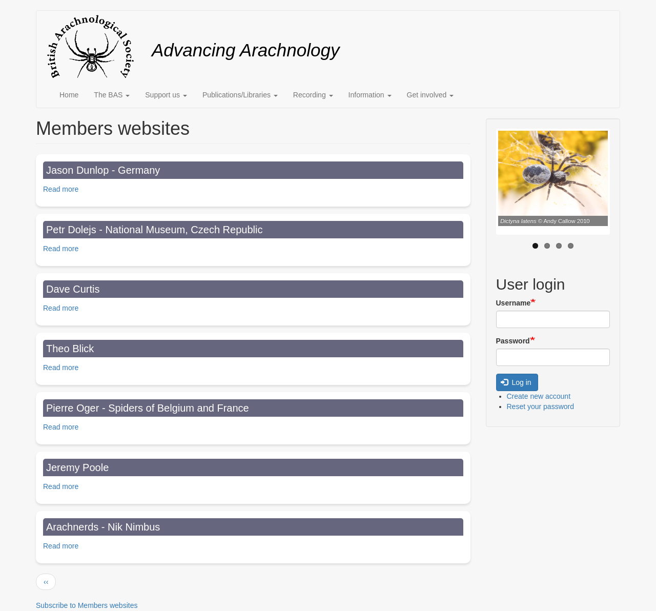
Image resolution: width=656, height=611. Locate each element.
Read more (60, 189)
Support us (166, 95)
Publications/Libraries (240, 95)
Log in (516, 382)
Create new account (539, 396)
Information (370, 95)
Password (513, 341)
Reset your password (541, 406)
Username (513, 303)
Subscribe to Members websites (86, 605)
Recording (313, 95)
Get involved (430, 95)
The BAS (112, 95)
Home (68, 95)
